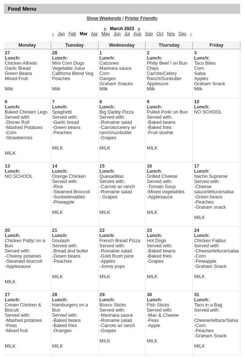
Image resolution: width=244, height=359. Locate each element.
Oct (160, 33)
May (105, 33)
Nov (171, 33)
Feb (72, 33)
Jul (127, 33)
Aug (137, 33)
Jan (61, 33)
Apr (94, 33)
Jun (117, 33)
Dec (182, 33)
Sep (148, 33)
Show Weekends (104, 18)
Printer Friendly (141, 18)
